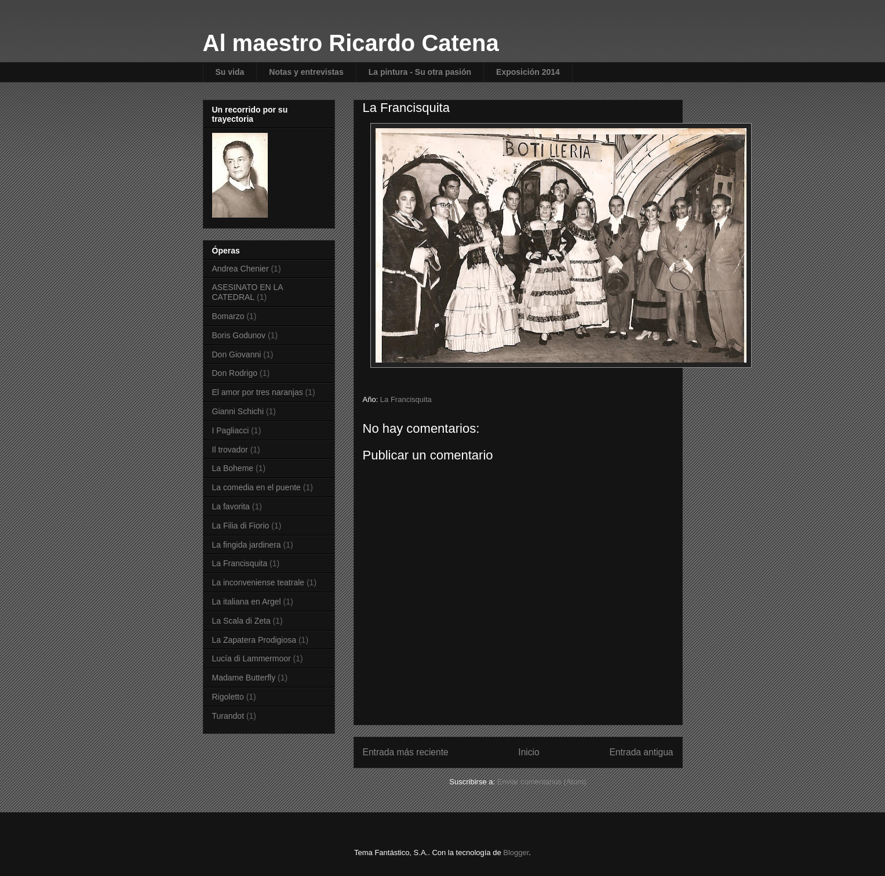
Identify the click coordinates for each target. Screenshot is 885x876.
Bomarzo (228, 316)
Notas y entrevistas (306, 72)
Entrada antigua (641, 752)
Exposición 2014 (528, 72)
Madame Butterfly (244, 677)
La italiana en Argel (246, 601)
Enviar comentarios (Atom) (542, 781)
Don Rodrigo (235, 373)
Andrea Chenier (240, 268)
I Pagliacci (230, 430)
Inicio (528, 752)
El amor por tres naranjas (257, 392)
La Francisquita (406, 399)
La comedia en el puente (256, 487)
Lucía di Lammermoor (251, 658)
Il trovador (230, 449)
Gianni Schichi (238, 411)
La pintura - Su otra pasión (420, 72)
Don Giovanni (236, 354)
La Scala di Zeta (241, 620)
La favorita (231, 506)
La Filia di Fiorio (240, 525)
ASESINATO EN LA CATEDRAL (247, 292)
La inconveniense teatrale (258, 582)
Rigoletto (228, 696)
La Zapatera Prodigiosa (254, 640)
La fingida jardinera (246, 544)
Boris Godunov (239, 335)
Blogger (516, 852)
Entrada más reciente (406, 752)
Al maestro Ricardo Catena (351, 43)
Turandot (228, 716)
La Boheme (233, 468)
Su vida (230, 72)
